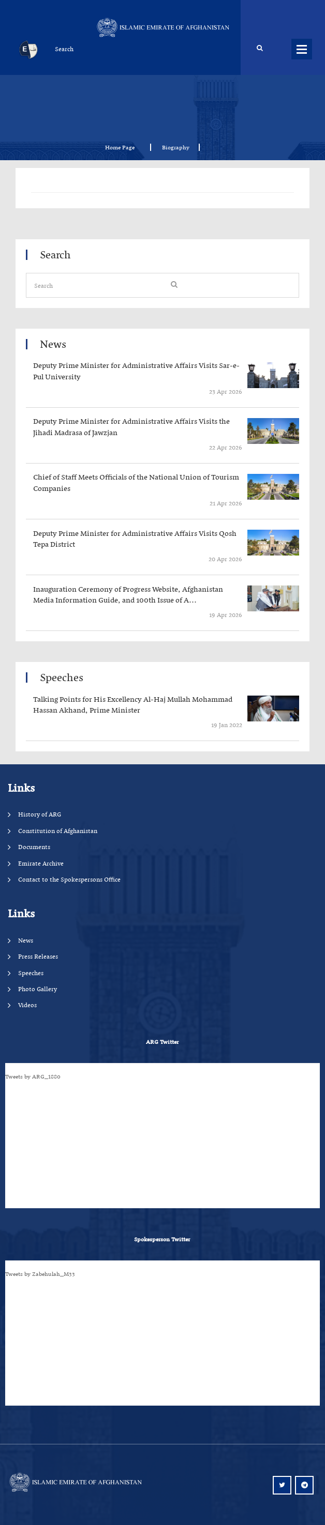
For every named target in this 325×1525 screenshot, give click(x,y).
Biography (175, 147)
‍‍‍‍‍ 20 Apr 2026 (224, 558)
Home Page (123, 147)
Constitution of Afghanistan (57, 830)
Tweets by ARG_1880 (33, 1076)
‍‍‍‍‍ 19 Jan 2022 (226, 724)
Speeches (30, 972)
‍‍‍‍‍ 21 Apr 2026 (225, 503)
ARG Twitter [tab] (162, 1042)
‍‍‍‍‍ (140, 371)
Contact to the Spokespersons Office (69, 879)
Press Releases (38, 956)
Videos (27, 1004)
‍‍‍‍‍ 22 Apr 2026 (225, 447)
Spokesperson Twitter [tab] (162, 1239)
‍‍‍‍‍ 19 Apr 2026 (225, 614)
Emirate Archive (41, 863)
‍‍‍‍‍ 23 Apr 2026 (225, 391)
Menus (301, 49)
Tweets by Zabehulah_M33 (40, 1274)
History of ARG (39, 814)
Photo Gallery (37, 988)
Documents (34, 846)
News (25, 940)
